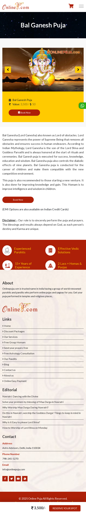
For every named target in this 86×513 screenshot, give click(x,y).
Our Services (11, 336)
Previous (8, 69)
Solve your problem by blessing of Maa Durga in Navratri (33, 401)
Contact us (10, 369)
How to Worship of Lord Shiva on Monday (24, 427)
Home (7, 325)
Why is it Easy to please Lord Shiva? (21, 422)
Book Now (24, 112)
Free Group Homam (14, 342)
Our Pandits (10, 358)
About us (9, 375)
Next (78, 69)
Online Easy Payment (15, 380)
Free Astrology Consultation (19, 353)
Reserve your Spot (65, 508)
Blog (6, 364)
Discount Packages (14, 331)
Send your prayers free (16, 347)
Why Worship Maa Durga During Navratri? (25, 407)
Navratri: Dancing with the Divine (20, 396)
